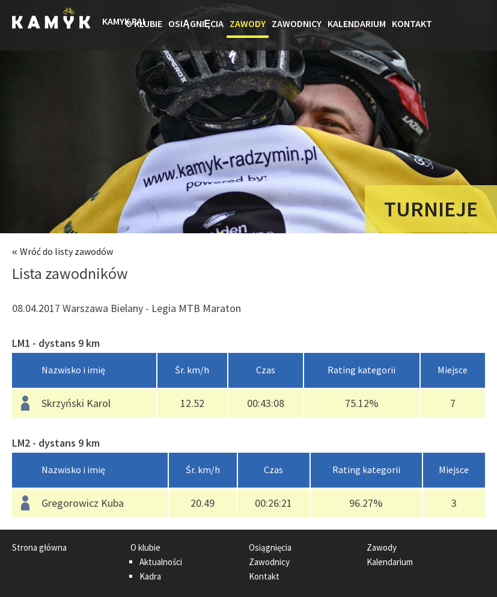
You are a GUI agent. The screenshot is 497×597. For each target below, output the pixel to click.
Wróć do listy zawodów (66, 251)
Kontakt (412, 23)
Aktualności (160, 562)
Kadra (150, 576)
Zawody (248, 23)
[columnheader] (84, 370)
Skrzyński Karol (76, 403)
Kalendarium (357, 23)
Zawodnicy (297, 23)
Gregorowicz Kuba (82, 503)
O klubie (144, 23)
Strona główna (112, 25)
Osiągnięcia (196, 23)
